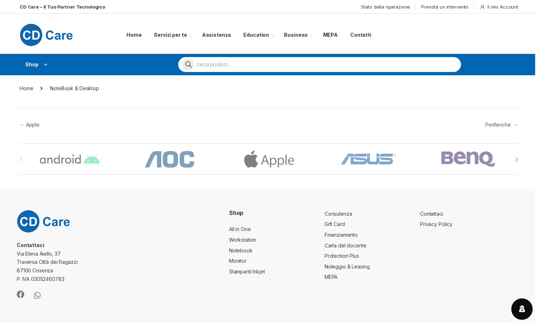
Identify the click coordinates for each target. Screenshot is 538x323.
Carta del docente (346, 245)
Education (256, 35)
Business (296, 35)
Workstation (242, 240)
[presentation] (516, 159)
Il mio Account (499, 7)
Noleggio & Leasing (347, 266)
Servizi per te (170, 35)
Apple (30, 125)
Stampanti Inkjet (247, 271)
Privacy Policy (436, 224)
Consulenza (338, 214)
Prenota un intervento (445, 7)
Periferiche (501, 125)
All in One (240, 229)
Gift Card (335, 224)
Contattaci (431, 214)
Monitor (238, 261)
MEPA (330, 35)
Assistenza (216, 35)
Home (133, 35)
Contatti (360, 35)
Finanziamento (341, 235)
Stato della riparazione (385, 7)
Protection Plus (342, 256)
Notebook (241, 250)
